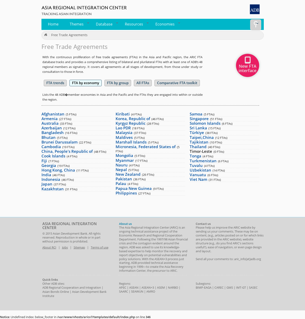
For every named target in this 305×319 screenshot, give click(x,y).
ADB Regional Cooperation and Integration (71, 287)
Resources (135, 24)
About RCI (49, 247)
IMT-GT (241, 287)
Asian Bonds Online (55, 292)
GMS (229, 287)
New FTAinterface (247, 66)
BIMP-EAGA (203, 287)
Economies (166, 24)
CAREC (218, 287)
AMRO (150, 291)
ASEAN (133, 287)
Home (53, 24)
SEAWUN (137, 291)
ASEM (161, 287)
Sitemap (79, 247)
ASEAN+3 (147, 287)
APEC (122, 287)
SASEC (253, 287)
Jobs (65, 247)
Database (105, 24)
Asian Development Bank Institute (74, 294)
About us (125, 224)
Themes (78, 24)
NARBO (173, 287)
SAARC (123, 291)
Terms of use (99, 247)
